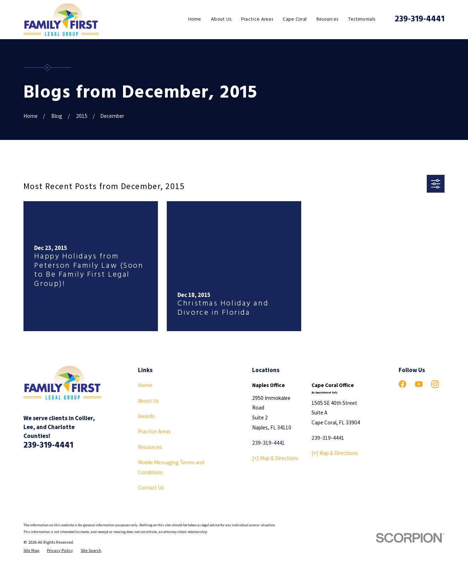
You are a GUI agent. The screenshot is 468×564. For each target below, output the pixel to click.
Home (145, 385)
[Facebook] (402, 384)
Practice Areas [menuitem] (257, 19)
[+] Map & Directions (275, 458)
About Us (148, 400)
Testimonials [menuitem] (362, 19)
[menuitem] (31, 550)
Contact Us (151, 487)
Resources (150, 447)
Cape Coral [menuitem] (295, 19)
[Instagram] (435, 384)
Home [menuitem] (194, 19)
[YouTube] (418, 384)
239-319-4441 (420, 19)
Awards (146, 416)
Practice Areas (154, 431)
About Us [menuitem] (221, 19)
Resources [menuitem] (328, 19)
